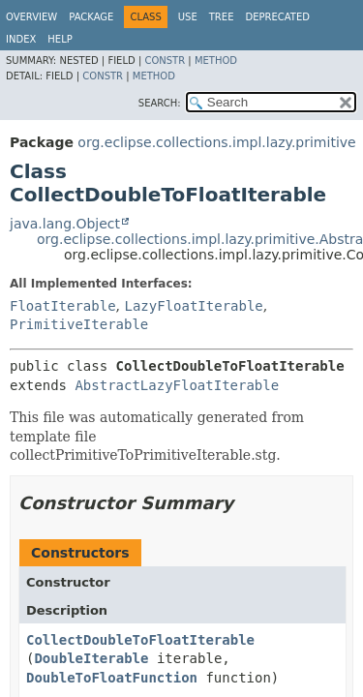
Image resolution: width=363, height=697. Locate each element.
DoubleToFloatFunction (111, 677)
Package (91, 17)
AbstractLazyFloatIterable (177, 385)
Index (21, 39)
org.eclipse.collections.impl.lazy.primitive (216, 142)
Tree (221, 17)
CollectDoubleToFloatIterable (140, 640)
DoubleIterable (91, 658)
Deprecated (277, 17)
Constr (164, 60)
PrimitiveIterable (79, 324)
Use (187, 17)
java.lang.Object (65, 223)
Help (59, 39)
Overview (31, 17)
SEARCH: (159, 103)
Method (216, 60)
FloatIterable (63, 306)
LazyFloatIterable (193, 306)
